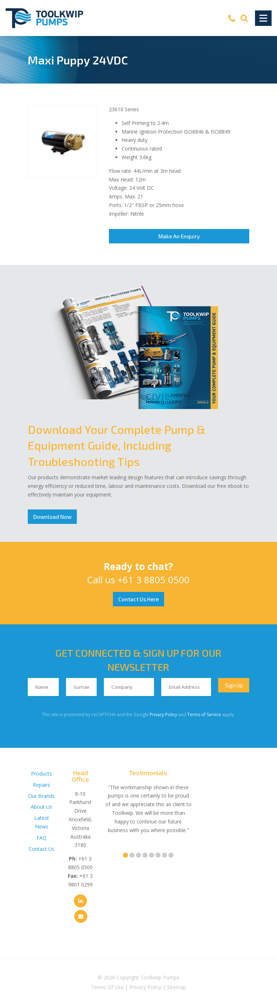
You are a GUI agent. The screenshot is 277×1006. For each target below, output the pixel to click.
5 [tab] (151, 855)
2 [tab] (132, 855)
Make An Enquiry (179, 236)
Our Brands (41, 795)
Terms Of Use (107, 987)
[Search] (244, 18)
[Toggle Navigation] (263, 18)
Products (41, 773)
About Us (41, 806)
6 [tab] (158, 855)
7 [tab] (164, 855)
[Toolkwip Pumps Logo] (44, 18)
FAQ (41, 837)
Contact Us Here (138, 599)
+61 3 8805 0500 (154, 579)
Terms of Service (204, 714)
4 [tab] (145, 855)
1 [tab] (125, 855)
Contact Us (41, 848)
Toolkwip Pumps (159, 977)
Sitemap (176, 987)
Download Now (52, 516)
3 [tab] (138, 855)
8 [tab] (170, 855)
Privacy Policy (163, 714)
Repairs (41, 784)
